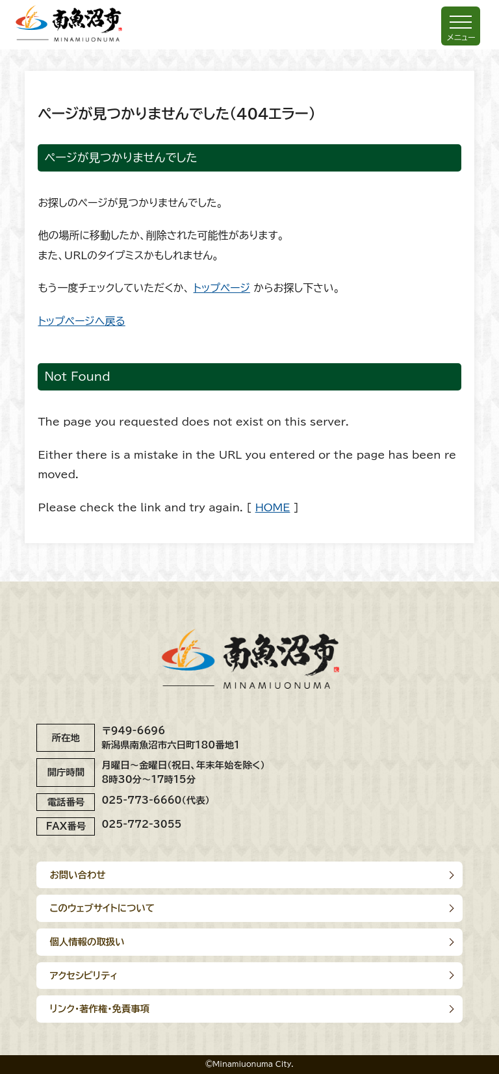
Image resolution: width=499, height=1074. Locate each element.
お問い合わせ (77, 875)
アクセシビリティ (83, 975)
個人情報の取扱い (86, 942)
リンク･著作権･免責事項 (99, 1009)
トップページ (222, 288)
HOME (272, 507)
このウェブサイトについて (102, 908)
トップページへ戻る (81, 321)
